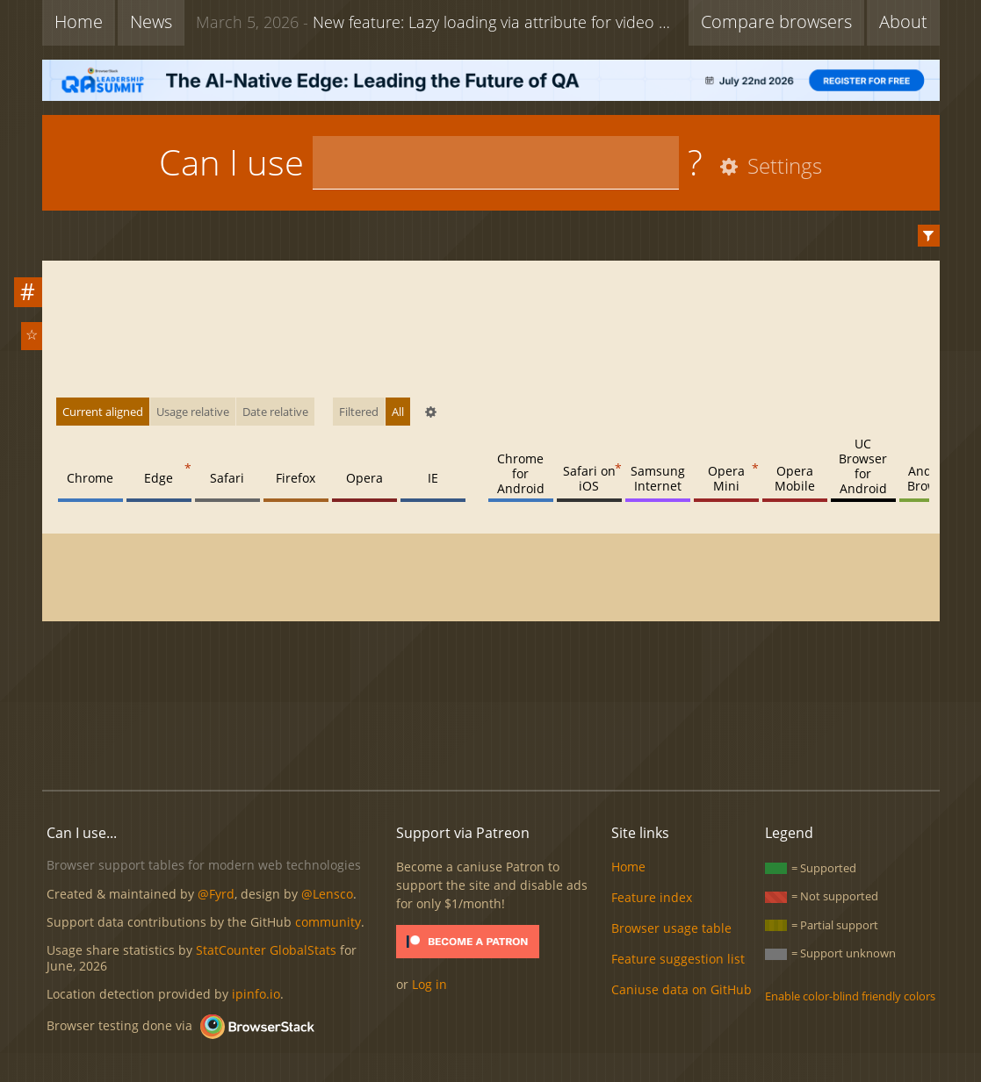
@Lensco (327, 893)
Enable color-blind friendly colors (850, 996)
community (328, 922)
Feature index (651, 897)
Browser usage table (671, 928)
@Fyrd (216, 893)
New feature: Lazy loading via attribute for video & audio (438, 21)
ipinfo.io (256, 993)
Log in (429, 984)
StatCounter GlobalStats (266, 950)
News (151, 21)
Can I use (231, 162)
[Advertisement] (491, 716)
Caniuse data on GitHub (681, 989)
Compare (776, 21)
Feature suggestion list (678, 958)
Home (78, 21)
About (903, 21)
